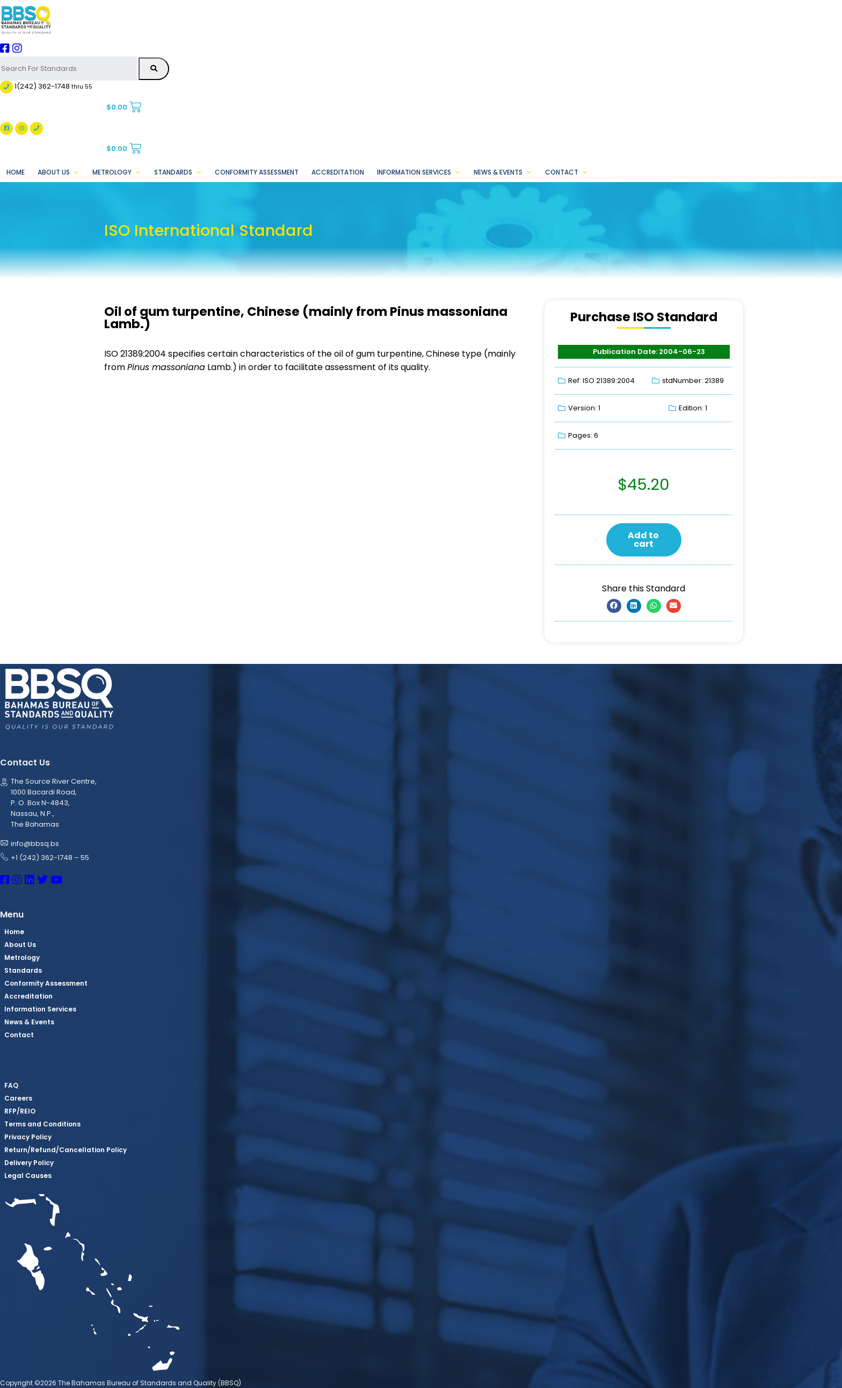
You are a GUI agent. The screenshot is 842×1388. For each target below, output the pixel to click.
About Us (58, 172)
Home (15, 172)
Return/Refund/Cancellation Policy (65, 1149)
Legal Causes (28, 1175)
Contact (566, 172)
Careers (18, 1098)
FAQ (11, 1085)
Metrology (116, 172)
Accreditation (337, 172)
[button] (614, 606)
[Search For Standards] (68, 68)
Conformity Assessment (257, 172)
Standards (178, 172)
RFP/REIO (19, 1111)
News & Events (503, 172)
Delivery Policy (29, 1162)
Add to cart (643, 539)
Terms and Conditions (42, 1124)
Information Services (419, 172)
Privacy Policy (28, 1136)
